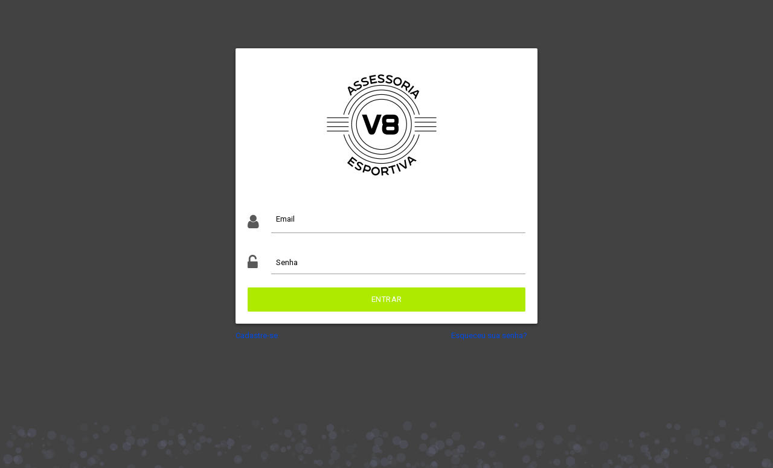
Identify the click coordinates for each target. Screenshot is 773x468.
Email (285, 218)
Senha (287, 262)
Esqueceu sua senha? (489, 335)
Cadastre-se (257, 335)
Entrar (386, 299)
